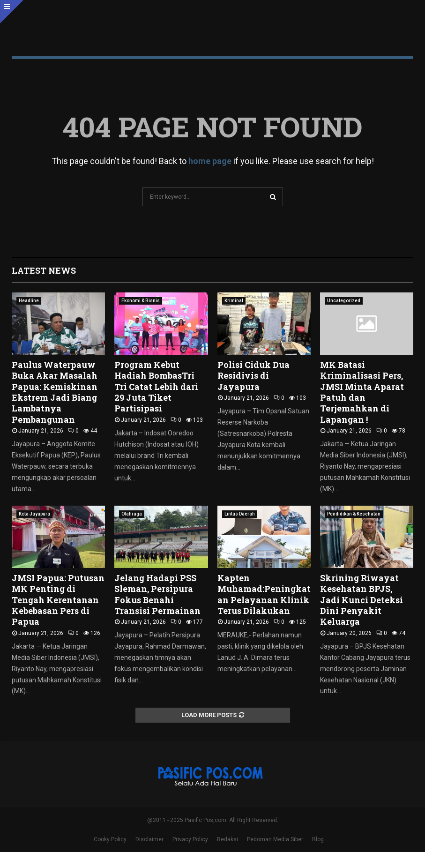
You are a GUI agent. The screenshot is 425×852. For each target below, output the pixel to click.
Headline (29, 300)
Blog (318, 839)
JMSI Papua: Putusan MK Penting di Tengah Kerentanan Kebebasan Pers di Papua (58, 600)
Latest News (44, 270)
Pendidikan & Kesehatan (353, 513)
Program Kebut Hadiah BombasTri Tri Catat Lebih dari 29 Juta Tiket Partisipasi (156, 386)
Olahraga (131, 513)
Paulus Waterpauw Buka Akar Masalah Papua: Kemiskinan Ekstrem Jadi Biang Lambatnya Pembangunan (54, 392)
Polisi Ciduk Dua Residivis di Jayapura (253, 375)
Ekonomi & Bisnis (140, 300)
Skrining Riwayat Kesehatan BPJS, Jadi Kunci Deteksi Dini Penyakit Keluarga (361, 600)
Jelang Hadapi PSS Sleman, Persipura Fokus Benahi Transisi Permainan (157, 594)
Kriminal (233, 300)
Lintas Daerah (239, 513)
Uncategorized (343, 300)
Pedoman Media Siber (275, 839)
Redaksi (227, 839)
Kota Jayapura (34, 513)
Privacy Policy (190, 839)
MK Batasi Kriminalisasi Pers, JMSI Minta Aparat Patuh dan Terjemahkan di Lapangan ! (362, 392)
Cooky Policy (110, 839)
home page (209, 161)
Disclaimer (149, 839)
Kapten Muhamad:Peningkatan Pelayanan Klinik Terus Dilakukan (264, 594)
